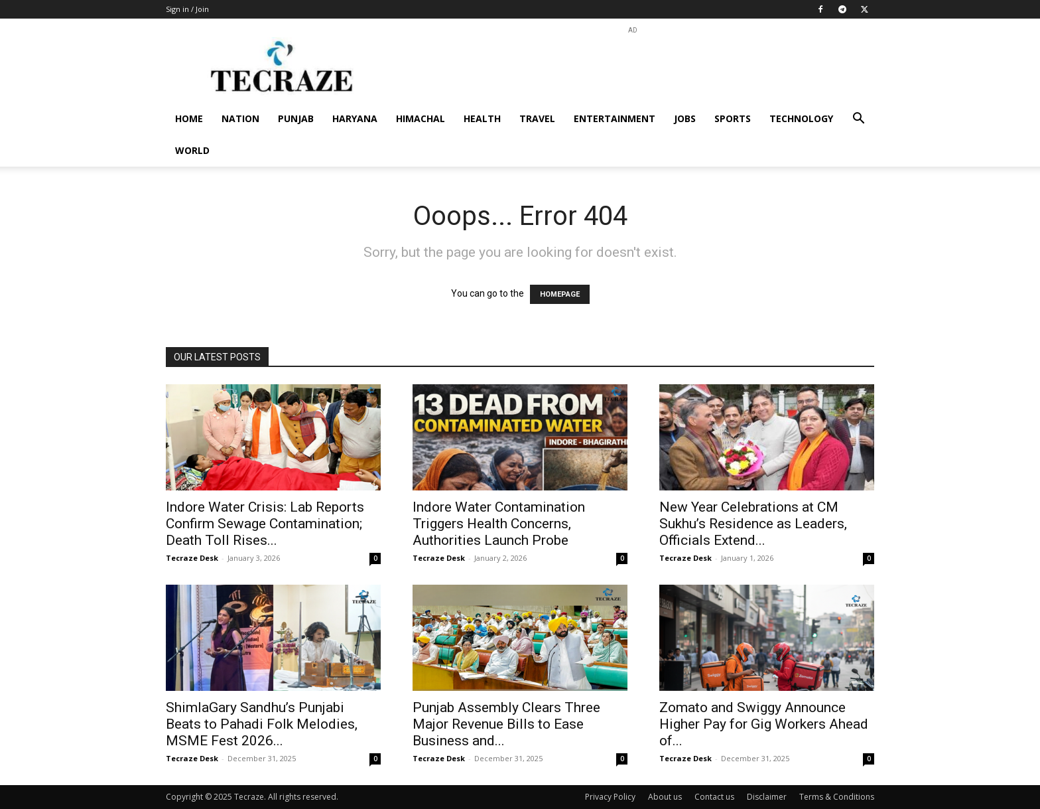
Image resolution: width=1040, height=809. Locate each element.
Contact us (714, 796)
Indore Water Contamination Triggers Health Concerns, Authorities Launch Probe (499, 523)
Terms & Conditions (836, 796)
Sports (732, 118)
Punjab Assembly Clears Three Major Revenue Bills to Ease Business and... (506, 724)
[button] (858, 119)
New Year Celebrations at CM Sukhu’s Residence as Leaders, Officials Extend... (753, 523)
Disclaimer (767, 796)
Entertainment (614, 118)
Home (189, 118)
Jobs (685, 118)
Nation (240, 118)
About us (665, 796)
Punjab (296, 118)
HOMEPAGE (560, 294)
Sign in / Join (187, 9)
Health (482, 118)
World (192, 150)
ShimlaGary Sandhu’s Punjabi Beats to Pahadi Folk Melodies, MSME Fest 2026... (262, 724)
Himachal (420, 118)
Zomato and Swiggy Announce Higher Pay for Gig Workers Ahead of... (763, 724)
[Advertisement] (632, 67)
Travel (537, 118)
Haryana (354, 118)
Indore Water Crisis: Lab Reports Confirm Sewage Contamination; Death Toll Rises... (265, 523)
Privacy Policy (610, 796)
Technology (801, 118)
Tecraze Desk (192, 558)
